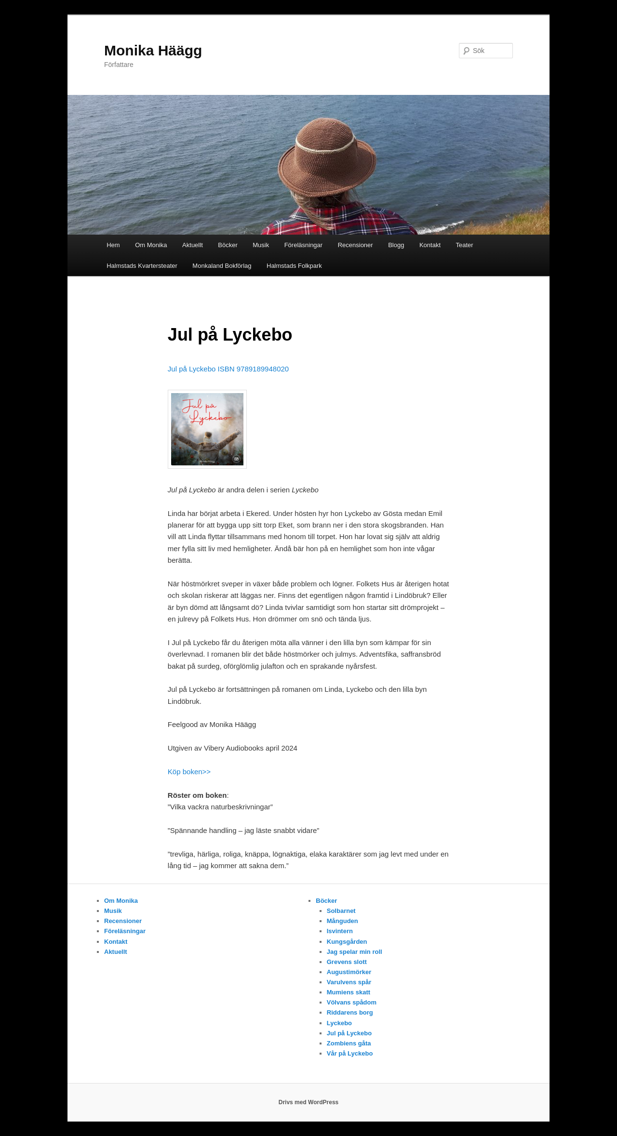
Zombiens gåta (349, 1043)
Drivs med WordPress (309, 1102)
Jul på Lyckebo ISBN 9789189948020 (228, 369)
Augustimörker (349, 972)
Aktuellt (192, 245)
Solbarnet (341, 910)
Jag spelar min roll (354, 951)
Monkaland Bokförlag (221, 265)
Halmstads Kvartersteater (142, 265)
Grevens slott (347, 961)
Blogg (396, 245)
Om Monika (151, 245)
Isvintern (340, 931)
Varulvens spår (349, 982)
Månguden (342, 921)
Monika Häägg (153, 50)
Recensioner (355, 245)
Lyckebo (339, 1023)
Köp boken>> (189, 771)
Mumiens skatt (348, 992)
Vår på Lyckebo (350, 1053)
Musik (261, 245)
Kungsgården (347, 941)
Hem (113, 245)
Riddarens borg (350, 1012)
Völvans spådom (351, 1002)
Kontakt (430, 245)
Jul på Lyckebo (349, 1033)
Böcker (227, 245)
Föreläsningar (303, 245)
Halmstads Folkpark (294, 265)
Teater (464, 245)
